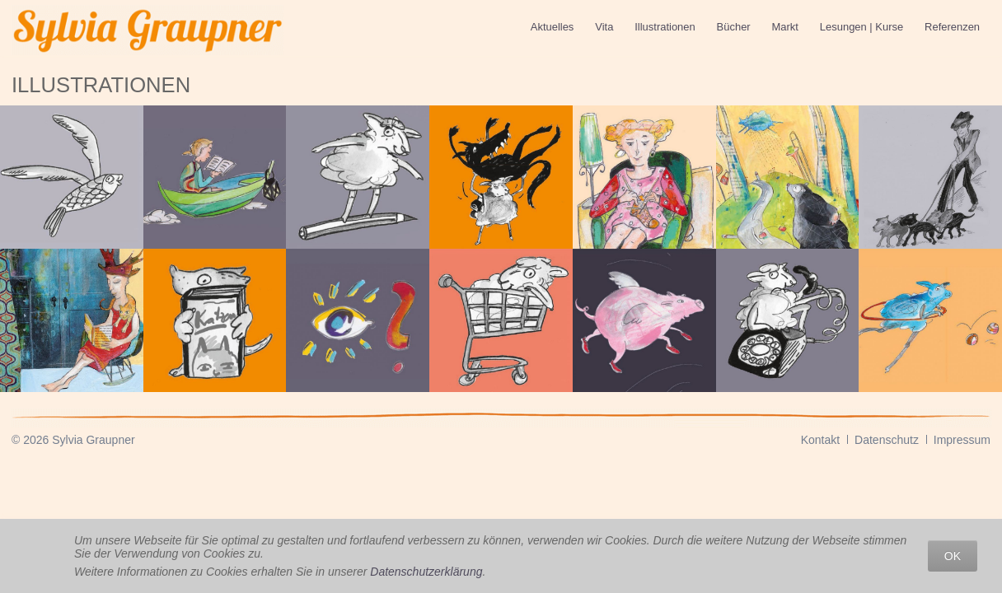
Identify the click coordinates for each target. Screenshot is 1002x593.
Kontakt (820, 439)
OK (952, 556)
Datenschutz (887, 439)
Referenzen (952, 27)
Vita (604, 27)
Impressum (962, 439)
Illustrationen (664, 27)
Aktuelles (552, 27)
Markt (785, 27)
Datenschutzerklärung (426, 571)
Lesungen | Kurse (861, 27)
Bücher (734, 27)
